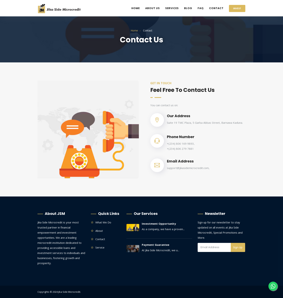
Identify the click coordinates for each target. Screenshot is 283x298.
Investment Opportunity (159, 223)
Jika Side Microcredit (69, 291)
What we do (103, 222)
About (99, 231)
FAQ (201, 8)
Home (135, 8)
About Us (152, 8)
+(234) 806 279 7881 (180, 148)
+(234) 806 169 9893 (180, 143)
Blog (188, 8)
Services (172, 8)
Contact (216, 8)
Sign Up (237, 247)
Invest (237, 8)
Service (99, 247)
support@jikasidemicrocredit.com (188, 168)
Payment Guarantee (155, 245)
